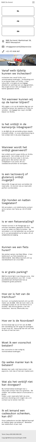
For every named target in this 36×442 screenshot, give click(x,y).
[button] (33, 2)
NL (18, 11)
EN (18, 31)
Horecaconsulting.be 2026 (17, 438)
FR (18, 21)
